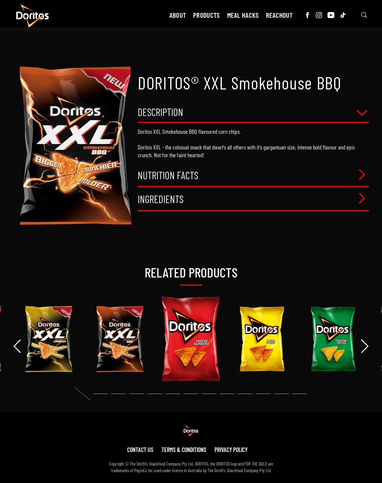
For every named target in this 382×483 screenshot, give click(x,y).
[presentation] (17, 346)
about (177, 15)
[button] (82, 394)
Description (160, 112)
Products (206, 15)
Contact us (140, 449)
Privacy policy (231, 449)
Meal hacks (243, 15)
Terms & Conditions (183, 449)
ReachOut (279, 15)
